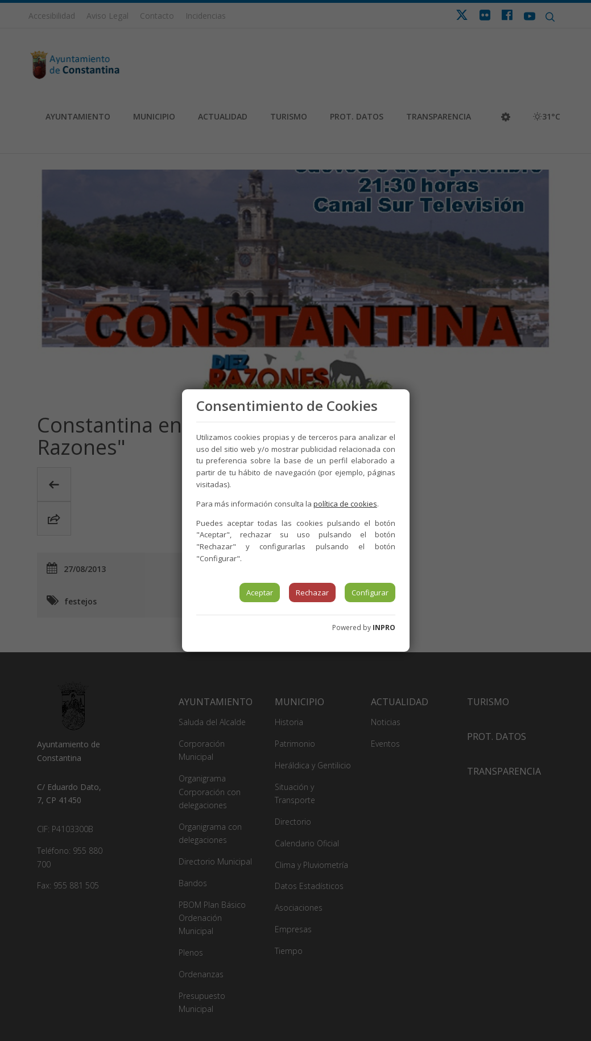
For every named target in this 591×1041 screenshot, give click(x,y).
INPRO (384, 627)
